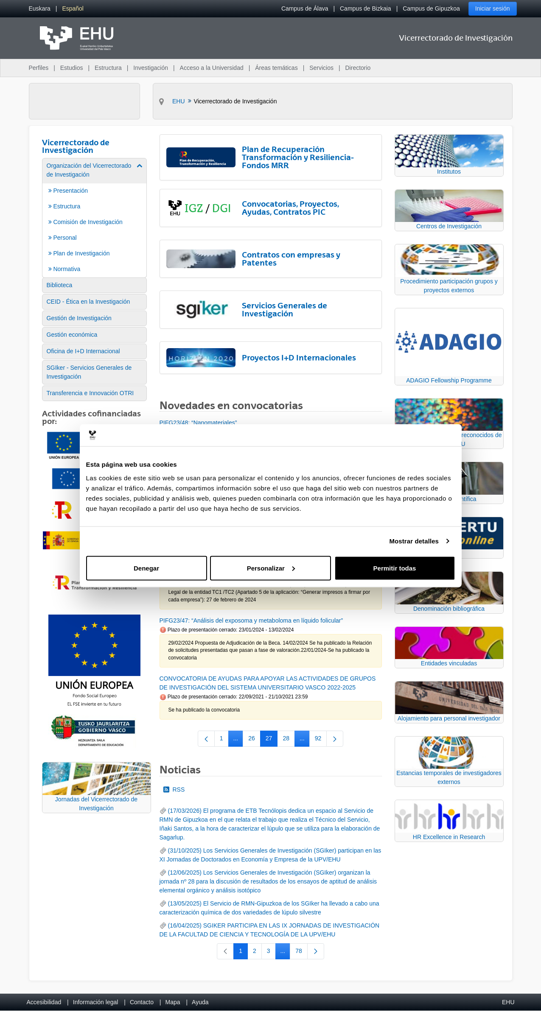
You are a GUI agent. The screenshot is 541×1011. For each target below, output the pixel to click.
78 (301, 952)
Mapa (172, 1002)
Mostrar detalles (414, 541)
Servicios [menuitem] (321, 67)
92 (321, 740)
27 (272, 740)
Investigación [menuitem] (150, 67)
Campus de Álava (304, 8)
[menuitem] (40, 8)
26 (254, 740)
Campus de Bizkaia (365, 8)
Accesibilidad (44, 1002)
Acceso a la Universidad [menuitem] (212, 67)
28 (289, 740)
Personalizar (271, 567)
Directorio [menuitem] (358, 67)
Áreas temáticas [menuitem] (276, 67)
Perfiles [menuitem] (39, 67)
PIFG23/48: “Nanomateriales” (198, 422)
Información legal (95, 1002)
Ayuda (200, 1002)
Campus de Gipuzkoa (431, 8)
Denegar (146, 567)
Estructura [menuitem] (108, 67)
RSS (174, 789)
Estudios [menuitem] (71, 67)
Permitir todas (394, 567)
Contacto (142, 1002)
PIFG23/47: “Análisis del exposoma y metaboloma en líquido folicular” (251, 620)
